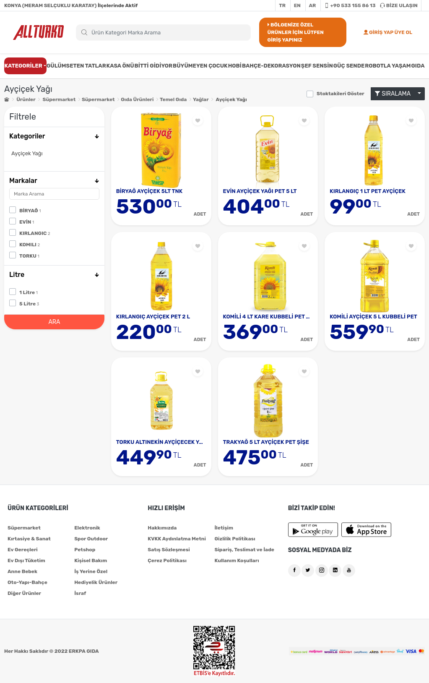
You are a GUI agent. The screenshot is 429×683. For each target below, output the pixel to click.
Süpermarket (59, 99)
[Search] (163, 32)
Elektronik (87, 528)
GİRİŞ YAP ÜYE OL (387, 32)
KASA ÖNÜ (120, 66)
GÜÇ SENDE (349, 66)
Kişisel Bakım (90, 560)
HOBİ (235, 66)
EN (297, 5)
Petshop (84, 550)
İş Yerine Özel (90, 571)
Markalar (54, 181)
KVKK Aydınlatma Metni (177, 539)
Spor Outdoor (91, 539)
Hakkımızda (162, 528)
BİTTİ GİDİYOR (154, 66)
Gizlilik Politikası (234, 539)
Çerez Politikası (167, 560)
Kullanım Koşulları (236, 560)
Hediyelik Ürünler (95, 582)
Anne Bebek (22, 571)
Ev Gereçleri (23, 550)
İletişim (223, 528)
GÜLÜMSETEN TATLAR (76, 66)
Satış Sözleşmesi (169, 550)
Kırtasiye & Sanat (29, 539)
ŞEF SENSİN (317, 66)
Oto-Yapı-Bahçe (27, 582)
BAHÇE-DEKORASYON (271, 66)
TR (282, 5)
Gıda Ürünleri (137, 99)
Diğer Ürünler (24, 593)
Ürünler (25, 99)
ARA (54, 322)
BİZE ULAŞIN (399, 5)
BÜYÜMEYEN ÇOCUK (200, 66)
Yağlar (200, 99)
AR (312, 5)
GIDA (417, 66)
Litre (54, 275)
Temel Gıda (173, 99)
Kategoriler (54, 136)
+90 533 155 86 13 (350, 5)
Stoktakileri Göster (340, 93)
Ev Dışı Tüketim (26, 560)
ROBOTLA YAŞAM (388, 66)
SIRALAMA (395, 93)
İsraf (80, 593)
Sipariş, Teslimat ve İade (244, 550)
